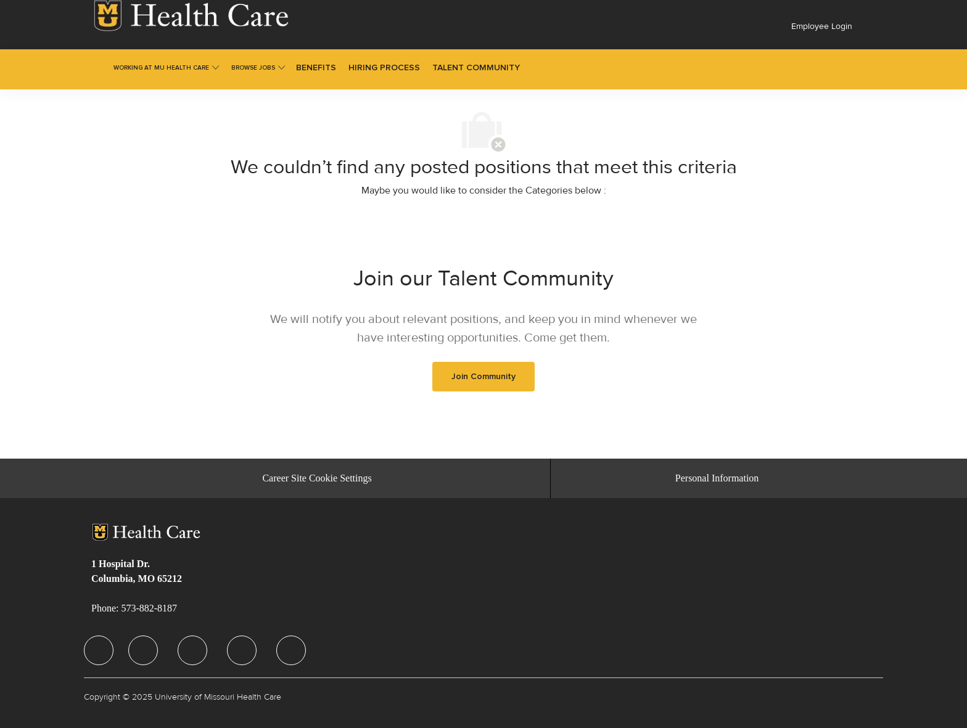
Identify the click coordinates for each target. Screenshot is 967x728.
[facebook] (98, 650)
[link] (191, 15)
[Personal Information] (717, 478)
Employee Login (821, 26)
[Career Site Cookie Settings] (317, 478)
